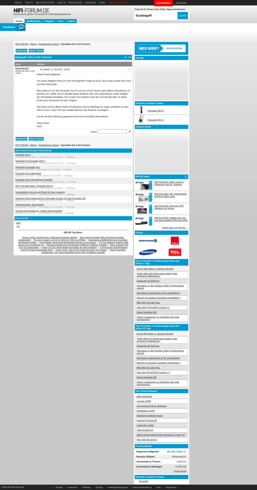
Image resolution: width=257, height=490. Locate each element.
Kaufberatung (34, 21)
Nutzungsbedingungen (118, 487)
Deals (61, 2)
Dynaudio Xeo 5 (23, 155)
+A (129, 57)
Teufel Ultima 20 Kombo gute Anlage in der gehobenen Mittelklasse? (157, 274)
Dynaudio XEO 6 (156, 111)
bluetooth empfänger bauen (150, 415)
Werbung (87, 487)
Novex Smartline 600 (147, 312)
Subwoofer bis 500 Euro (148, 281)
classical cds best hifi (147, 420)
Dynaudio (143, 481)
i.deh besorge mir (145, 430)
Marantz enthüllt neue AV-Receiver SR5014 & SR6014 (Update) (77, 245)
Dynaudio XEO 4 (156, 120)
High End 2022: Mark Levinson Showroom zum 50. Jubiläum (169, 183)
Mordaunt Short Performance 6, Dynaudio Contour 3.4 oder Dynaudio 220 (51, 198)
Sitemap (99, 487)
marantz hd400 (144, 401)
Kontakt (59, 487)
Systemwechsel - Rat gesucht (30, 204)
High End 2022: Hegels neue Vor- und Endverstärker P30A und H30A (171, 219)
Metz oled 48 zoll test (147, 440)
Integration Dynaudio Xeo (28, 167)
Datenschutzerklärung (142, 487)
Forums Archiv (180, 471)
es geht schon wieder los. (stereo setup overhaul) (39, 211)
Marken (90, 2)
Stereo (33, 44)
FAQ (159, 487)
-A (125, 57)
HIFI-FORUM (21, 44)
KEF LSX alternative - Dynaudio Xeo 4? (34, 186)
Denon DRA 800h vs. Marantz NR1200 (155, 269)
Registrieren (171, 487)
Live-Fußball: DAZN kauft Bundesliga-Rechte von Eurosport (67, 242)
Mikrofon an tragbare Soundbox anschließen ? (159, 298)
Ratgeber (49, 21)
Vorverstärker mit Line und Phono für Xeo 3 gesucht (40, 192)
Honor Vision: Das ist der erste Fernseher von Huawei (81, 250)
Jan (18, 226)
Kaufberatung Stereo (49, 44)
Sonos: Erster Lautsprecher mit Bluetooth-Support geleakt (49, 237)
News (18, 2)
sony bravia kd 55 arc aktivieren (152, 406)
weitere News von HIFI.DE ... (174, 228)
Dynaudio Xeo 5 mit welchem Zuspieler (34, 180)
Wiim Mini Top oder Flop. (148, 302)
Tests (29, 2)
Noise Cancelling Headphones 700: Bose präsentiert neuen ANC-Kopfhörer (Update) (83, 251)
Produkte (75, 2)
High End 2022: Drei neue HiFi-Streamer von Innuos (169, 207)
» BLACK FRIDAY (118, 2)
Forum (19, 21)
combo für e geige (145, 425)
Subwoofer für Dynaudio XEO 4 (30, 161)
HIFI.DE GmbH (18, 487)
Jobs (102, 2)
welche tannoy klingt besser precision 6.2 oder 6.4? (161, 435)
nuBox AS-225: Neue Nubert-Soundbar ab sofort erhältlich (69, 247)
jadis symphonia (144, 396)
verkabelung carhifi (146, 411)
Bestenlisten (45, 2)
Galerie (71, 21)
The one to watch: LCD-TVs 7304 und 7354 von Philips (59, 240)
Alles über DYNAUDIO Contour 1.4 (153, 307)
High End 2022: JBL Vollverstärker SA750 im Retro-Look (170, 195)
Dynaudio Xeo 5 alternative (28, 173)
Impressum (72, 487)
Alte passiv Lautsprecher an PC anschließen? (158, 293)
